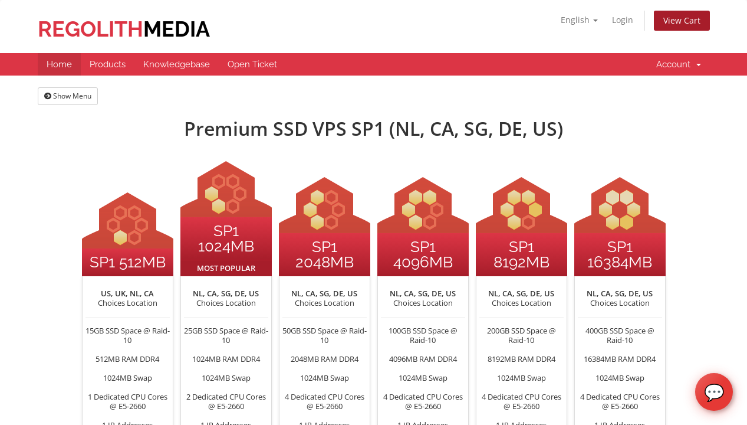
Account (678, 64)
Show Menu (67, 96)
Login (622, 19)
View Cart (681, 20)
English (579, 19)
